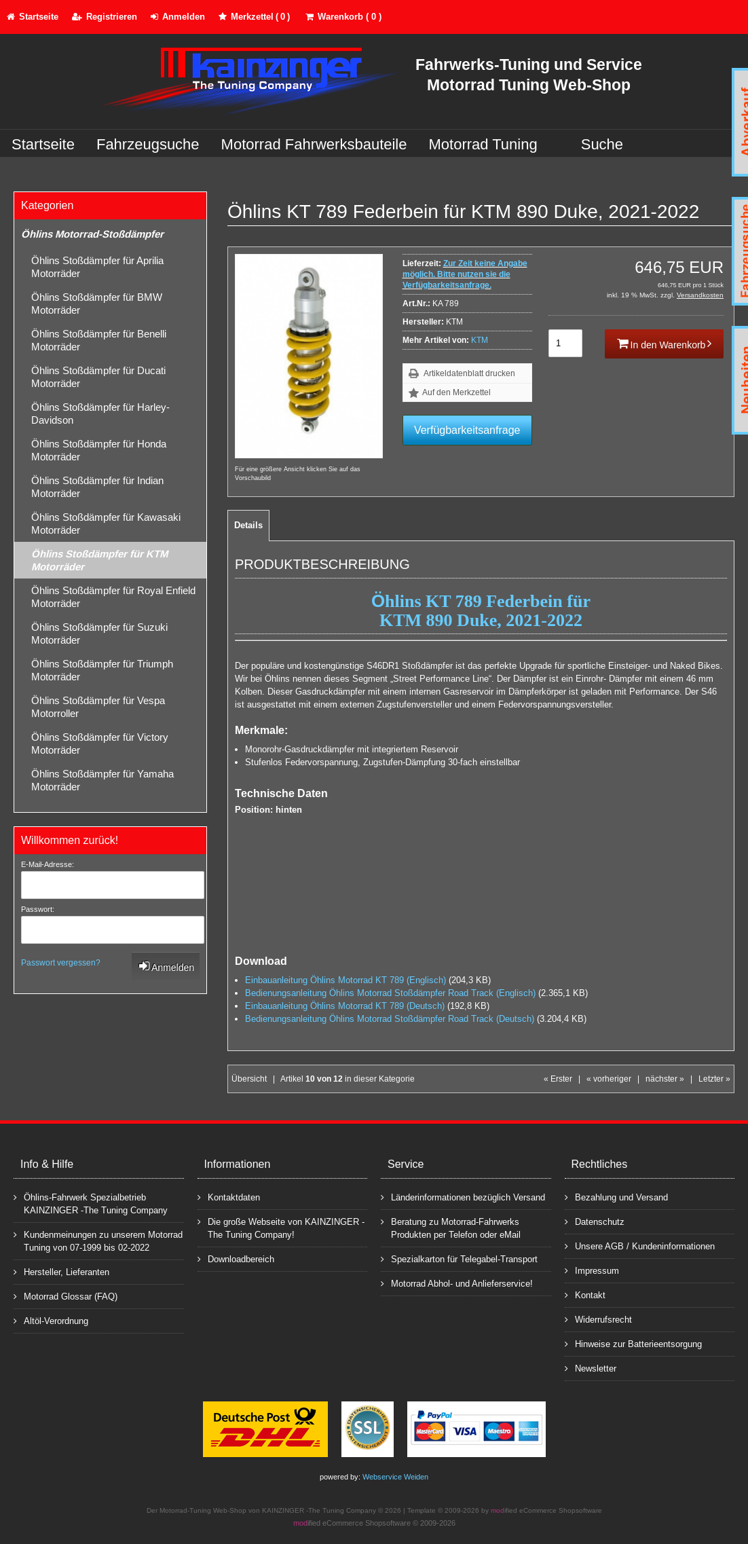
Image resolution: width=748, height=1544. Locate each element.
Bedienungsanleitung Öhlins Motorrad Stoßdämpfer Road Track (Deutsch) (389, 1019)
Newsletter (590, 1368)
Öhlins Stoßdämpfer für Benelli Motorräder (98, 340)
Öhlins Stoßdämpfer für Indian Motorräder (97, 487)
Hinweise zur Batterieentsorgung (633, 1343)
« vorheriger (608, 1079)
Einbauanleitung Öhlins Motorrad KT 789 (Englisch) (345, 980)
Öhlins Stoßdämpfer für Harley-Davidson (100, 413)
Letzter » (714, 1079)
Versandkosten (700, 295)
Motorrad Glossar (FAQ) (65, 1296)
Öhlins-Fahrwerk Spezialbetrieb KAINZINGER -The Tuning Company (91, 1203)
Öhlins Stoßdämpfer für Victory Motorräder (99, 743)
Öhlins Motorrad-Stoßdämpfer (92, 234)
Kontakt (585, 1294)
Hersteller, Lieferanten (61, 1271)
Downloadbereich (236, 1258)
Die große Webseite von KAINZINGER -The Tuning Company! (281, 1227)
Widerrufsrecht (598, 1319)
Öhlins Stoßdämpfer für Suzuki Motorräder (99, 633)
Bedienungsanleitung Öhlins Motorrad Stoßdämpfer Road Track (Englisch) (390, 993)
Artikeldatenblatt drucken (469, 373)
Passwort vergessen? (60, 963)
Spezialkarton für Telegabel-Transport (459, 1258)
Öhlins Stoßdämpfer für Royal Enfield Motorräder (113, 597)
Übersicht (249, 1079)
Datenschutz (594, 1221)
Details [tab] (248, 525)
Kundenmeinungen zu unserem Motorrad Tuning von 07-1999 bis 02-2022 (98, 1240)
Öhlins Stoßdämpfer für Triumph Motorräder (102, 670)
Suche (602, 144)
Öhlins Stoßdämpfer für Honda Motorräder (98, 450)
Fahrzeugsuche (148, 144)
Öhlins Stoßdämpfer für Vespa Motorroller (98, 707)
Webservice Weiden (395, 1477)
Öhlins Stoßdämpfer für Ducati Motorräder (98, 377)
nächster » (665, 1079)
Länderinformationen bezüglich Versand (463, 1196)
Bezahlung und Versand (616, 1196)
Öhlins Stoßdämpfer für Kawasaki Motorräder (106, 523)
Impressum (592, 1270)
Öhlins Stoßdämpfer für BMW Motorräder (96, 303)
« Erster (558, 1079)
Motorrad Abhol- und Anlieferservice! (457, 1283)
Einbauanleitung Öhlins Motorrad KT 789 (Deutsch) (345, 1006)
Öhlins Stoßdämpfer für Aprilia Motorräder (97, 267)
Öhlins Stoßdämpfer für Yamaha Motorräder (102, 780)
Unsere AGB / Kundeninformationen (640, 1245)
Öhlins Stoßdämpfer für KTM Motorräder (99, 560)
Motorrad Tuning (483, 144)
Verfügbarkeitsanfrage (467, 430)
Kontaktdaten (229, 1196)
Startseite (43, 144)
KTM (479, 340)
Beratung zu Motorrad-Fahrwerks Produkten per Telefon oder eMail (451, 1227)
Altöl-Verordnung (51, 1320)
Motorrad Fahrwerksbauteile (314, 144)
